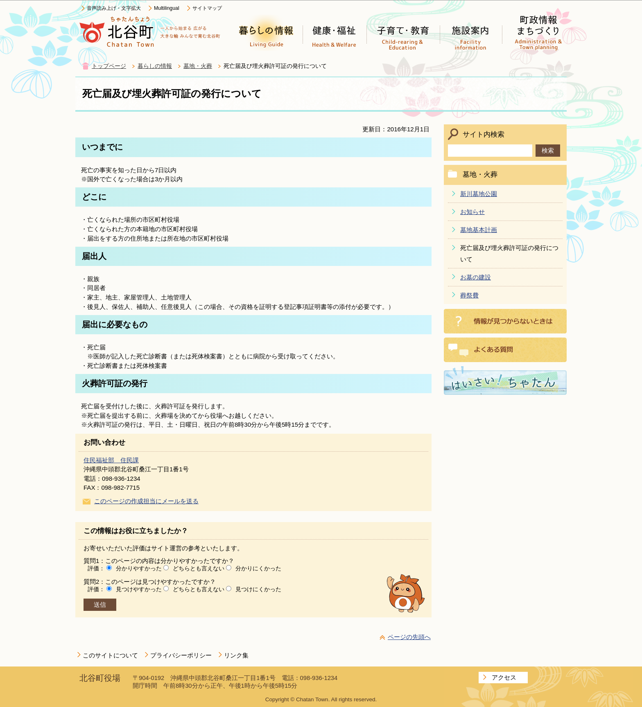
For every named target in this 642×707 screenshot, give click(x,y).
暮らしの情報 (155, 66)
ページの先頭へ (409, 636)
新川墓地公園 (478, 193)
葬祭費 (469, 295)
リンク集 (236, 655)
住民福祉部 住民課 (111, 460)
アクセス (504, 677)
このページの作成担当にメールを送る (146, 501)
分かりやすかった (139, 568)
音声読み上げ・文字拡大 (114, 8)
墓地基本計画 (478, 229)
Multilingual (166, 8)
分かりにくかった (258, 568)
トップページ (109, 66)
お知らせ (472, 211)
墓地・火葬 (197, 66)
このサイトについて (110, 655)
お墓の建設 (475, 277)
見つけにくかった (258, 589)
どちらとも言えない (198, 568)
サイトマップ (207, 8)
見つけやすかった (139, 589)
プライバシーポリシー (181, 655)
